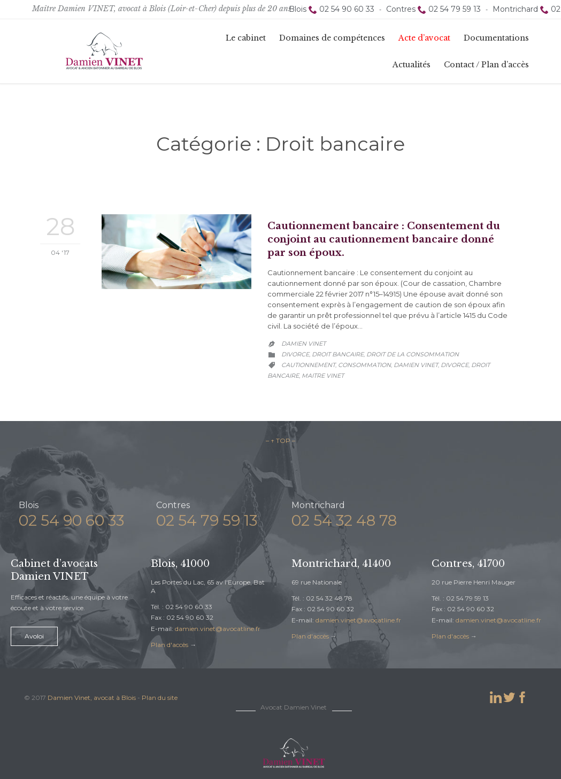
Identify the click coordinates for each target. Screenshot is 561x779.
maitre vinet (323, 375)
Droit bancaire (338, 354)
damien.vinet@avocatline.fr (217, 629)
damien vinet (416, 365)
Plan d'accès (169, 645)
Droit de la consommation (412, 354)
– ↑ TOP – (280, 441)
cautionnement (308, 365)
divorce (454, 365)
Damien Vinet (303, 343)
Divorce (295, 354)
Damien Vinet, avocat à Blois (92, 698)
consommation (364, 365)
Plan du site (160, 698)
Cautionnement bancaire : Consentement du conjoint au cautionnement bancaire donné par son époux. (383, 239)
